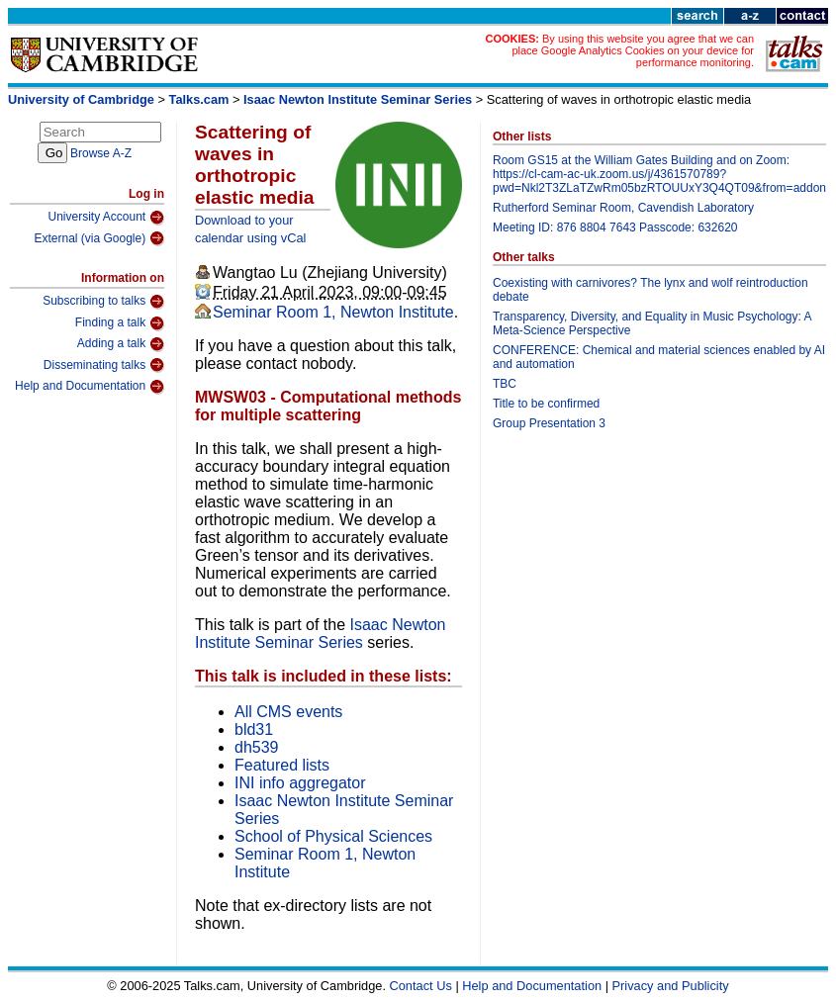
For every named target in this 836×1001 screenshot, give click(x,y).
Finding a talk (119, 323)
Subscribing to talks (103, 302)
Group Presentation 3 (549, 423)
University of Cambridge (81, 99)
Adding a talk (120, 344)
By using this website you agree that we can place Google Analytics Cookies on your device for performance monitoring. (632, 50)
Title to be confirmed (546, 403)
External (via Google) (99, 238)
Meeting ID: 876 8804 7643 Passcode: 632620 (615, 227)
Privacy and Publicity (670, 985)
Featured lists (281, 765)
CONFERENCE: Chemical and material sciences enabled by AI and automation (659, 357)
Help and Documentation (89, 387)
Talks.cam (199, 99)
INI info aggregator (300, 782)
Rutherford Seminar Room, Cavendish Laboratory (623, 208)
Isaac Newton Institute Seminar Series (357, 99)
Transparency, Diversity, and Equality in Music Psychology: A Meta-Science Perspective (652, 323)
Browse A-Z (101, 153)
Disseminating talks (104, 365)
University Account (105, 218)
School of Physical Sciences (333, 836)
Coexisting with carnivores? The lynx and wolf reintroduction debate (650, 290)
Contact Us (421, 985)
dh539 (256, 747)
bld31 (253, 729)
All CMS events (288, 711)
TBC (504, 384)
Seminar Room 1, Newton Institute (333, 312)
